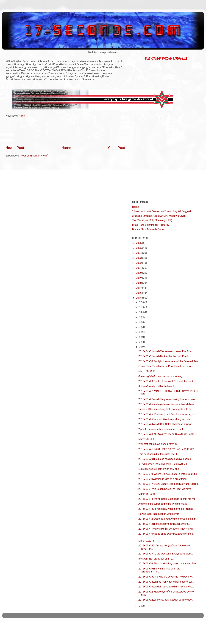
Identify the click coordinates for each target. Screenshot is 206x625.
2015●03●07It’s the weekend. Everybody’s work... (165, 553)
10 (140, 312)
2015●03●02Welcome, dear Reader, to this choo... (165, 599)
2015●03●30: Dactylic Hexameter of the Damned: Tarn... (169, 361)
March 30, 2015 (146, 371)
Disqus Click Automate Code (148, 229)
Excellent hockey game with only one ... (159, 468)
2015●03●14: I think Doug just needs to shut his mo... (167, 498)
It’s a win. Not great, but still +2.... (156, 558)
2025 (139, 248)
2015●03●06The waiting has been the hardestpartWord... (159, 570)
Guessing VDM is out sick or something (160, 376)
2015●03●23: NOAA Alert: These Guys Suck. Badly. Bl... (168, 434)
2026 (139, 243)
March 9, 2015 (146, 540)
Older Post (116, 148)
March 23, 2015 (146, 439)
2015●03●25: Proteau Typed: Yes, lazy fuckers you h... (168, 414)
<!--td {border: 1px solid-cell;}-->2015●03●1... (163, 464)
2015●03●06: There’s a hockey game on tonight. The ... (168, 563)
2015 (139, 297)
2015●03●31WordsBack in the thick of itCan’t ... (164, 356)
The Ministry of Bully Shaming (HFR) (152, 220)
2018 (139, 282)
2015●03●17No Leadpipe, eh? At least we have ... (165, 488)
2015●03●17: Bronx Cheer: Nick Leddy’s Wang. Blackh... (168, 483)
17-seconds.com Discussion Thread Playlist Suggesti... (162, 211)
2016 (139, 292)
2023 (139, 257)
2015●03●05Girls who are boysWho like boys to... (165, 576)
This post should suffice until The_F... (158, 454)
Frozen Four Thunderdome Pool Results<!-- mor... (165, 366)
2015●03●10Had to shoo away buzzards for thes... (166, 533)
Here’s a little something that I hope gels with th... (165, 409)
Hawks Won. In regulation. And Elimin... (159, 513)
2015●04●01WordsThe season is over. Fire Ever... (165, 351)
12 (140, 302)
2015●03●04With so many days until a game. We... (166, 581)
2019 (139, 277)
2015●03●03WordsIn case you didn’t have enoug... (166, 586)
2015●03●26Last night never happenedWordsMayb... (167, 404)
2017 (139, 287)
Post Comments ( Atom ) (34, 155)
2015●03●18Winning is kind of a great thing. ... (163, 479)
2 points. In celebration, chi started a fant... (161, 429)
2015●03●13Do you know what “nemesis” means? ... (167, 508)
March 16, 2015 (146, 493)
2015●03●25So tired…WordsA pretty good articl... (165, 419)
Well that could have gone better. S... (158, 443)
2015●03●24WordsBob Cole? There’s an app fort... (166, 424)
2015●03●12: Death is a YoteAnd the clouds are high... (168, 518)
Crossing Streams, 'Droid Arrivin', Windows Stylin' (159, 215)
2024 (139, 252)
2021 (139, 267)
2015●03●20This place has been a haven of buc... (165, 458)
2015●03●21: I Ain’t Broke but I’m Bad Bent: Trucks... (166, 449)
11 (140, 307)
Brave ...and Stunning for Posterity (150, 224)
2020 (139, 272)
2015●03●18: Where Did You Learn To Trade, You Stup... (168, 473)
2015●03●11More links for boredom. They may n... (166, 528)
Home (66, 148)
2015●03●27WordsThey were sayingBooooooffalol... (167, 399)
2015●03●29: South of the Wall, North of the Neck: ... (167, 381)
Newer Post (15, 148)
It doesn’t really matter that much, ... (157, 386)
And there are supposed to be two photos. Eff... (164, 503)
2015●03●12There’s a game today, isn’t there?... (164, 523)
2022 (139, 262)
